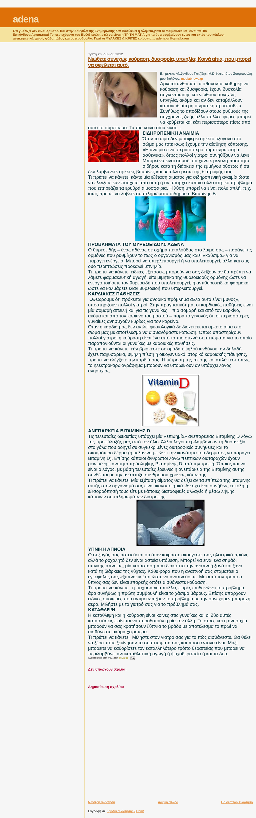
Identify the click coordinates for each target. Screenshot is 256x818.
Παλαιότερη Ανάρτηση (237, 802)
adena (25, 19)
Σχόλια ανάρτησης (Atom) (125, 811)
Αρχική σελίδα (168, 802)
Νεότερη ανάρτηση (101, 802)
